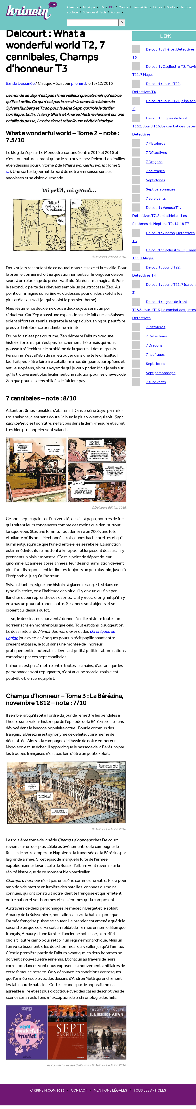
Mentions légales (110, 1090)
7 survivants (156, 198)
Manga (123, 7)
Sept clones (155, 180)
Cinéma (72, 7)
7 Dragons (154, 161)
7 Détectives (156, 152)
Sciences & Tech (94, 12)
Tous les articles (150, 1090)
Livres (157, 7)
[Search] (93, 22)
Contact (79, 1090)
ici (8, 171)
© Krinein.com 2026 (47, 1090)
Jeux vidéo (140, 7)
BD (111, 7)
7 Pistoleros (155, 143)
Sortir (171, 7)
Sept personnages (160, 189)
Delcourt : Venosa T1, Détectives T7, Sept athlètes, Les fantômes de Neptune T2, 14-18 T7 (160, 215)
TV (102, 7)
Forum (115, 12)
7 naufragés (155, 170)
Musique (89, 7)
